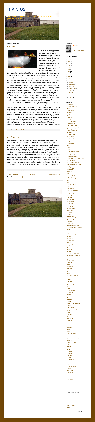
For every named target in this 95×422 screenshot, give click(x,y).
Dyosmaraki (70, 292)
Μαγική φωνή (70, 188)
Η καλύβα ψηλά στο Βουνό (73, 151)
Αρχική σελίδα (33, 174)
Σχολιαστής (70, 244)
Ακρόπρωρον (13, 137)
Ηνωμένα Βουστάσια (72, 156)
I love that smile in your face (74, 309)
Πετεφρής (69, 221)
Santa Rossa (70, 357)
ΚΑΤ (68, 173)
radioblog (69, 353)
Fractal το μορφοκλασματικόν (74, 303)
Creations (69, 286)
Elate (68, 298)
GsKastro (69, 305)
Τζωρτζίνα (69, 249)
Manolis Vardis (70, 327)
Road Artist (70, 355)
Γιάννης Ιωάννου (71, 123)
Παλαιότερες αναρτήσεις (54, 174)
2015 (69, 63)
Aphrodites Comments (72, 275)
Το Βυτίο (69, 251)
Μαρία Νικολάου (71, 194)
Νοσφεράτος (70, 210)
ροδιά (68, 229)
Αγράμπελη (70, 104)
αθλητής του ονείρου (72, 106)
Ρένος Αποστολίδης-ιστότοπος (74, 227)
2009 (69, 76)
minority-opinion (71, 335)
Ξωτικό (69, 214)
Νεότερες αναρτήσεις (13, 174)
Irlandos (69, 312)
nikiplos (16, 9)
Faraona (69, 301)
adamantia (69, 270)
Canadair (11, 47)
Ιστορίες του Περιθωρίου (73, 162)
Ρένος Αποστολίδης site (73, 225)
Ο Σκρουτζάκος (70, 216)
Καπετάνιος (70, 169)
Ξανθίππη (69, 212)
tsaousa (69, 376)
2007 (69, 80)
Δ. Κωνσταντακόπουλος (73, 127)
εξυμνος (69, 140)
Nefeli (68, 337)
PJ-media (69, 351)
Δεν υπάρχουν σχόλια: (30, 129)
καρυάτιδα (69, 171)
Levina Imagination (71, 324)
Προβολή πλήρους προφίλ (78, 50)
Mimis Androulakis (71, 333)
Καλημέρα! (69, 166)
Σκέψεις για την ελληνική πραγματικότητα (77, 234)
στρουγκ (69, 242)
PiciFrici (69, 350)
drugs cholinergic (71, 290)
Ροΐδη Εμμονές (70, 231)
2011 (69, 72)
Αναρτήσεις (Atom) (18, 177)
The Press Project (71, 374)
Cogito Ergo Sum (71, 285)
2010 (69, 74)
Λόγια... (69, 186)
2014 (69, 65)
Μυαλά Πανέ (70, 205)
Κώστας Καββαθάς (71, 179)
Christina (69, 283)
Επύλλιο (69, 141)
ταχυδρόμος (70, 246)
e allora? (69, 294)
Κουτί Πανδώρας (71, 175)
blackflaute (69, 279)
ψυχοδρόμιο (70, 266)
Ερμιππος (69, 145)
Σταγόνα (69, 236)
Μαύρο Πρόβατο (71, 195)
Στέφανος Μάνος (71, 240)
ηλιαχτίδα (69, 153)
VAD (68, 377)
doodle (68, 288)
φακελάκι (69, 259)
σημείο (68, 233)
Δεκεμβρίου (72, 82)
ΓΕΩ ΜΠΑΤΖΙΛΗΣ (71, 121)
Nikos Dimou (70, 340)
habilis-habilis (70, 307)
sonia (68, 363)
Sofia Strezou (70, 359)
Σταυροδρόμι (70, 238)
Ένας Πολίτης (70, 136)
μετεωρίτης (69, 197)
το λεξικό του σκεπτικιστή (73, 253)
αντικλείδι (69, 112)
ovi (68, 344)
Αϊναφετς (69, 108)
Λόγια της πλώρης (71, 184)
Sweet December (71, 366)
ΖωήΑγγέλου (70, 149)
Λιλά (68, 182)
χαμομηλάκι (70, 262)
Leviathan (69, 322)
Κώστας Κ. (69, 177)
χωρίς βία (69, 264)
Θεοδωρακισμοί (71, 160)
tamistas (69, 368)
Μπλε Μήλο (70, 203)
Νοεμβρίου (71, 84)
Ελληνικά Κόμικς (71, 132)
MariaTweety (70, 331)
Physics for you (71, 348)
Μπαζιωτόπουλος (71, 201)
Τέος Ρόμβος (70, 247)
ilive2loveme (70, 311)
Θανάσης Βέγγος (71, 405)
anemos (69, 273)
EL (68, 296)
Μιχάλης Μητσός (71, 199)
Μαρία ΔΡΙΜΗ (70, 192)
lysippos (69, 325)
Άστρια (69, 116)
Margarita (69, 329)
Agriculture (69, 272)
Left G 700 (69, 320)
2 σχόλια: (27, 169)
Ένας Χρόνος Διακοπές (72, 138)
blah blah (69, 281)
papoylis (69, 346)
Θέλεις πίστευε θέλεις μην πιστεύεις (75, 158)
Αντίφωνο (69, 114)
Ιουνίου (71, 97)
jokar (68, 316)
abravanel (69, 268)
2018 (69, 59)
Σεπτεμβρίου (72, 88)
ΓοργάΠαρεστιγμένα (72, 125)
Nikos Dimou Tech (71, 342)
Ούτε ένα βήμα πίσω (72, 218)
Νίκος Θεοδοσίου (71, 207)
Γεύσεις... (69, 119)
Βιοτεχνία (69, 117)
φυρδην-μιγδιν (70, 260)
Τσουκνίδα (69, 257)
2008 (69, 78)
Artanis (69, 277)
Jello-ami (69, 314)
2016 (69, 61)
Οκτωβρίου (71, 86)
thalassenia (70, 372)
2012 (69, 69)
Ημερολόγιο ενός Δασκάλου (73, 155)
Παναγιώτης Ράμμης (72, 220)
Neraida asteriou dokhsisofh (74, 338)
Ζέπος (68, 147)
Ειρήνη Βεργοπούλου (72, 130)
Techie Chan (70, 370)
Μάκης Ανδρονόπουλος (72, 190)
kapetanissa (70, 318)
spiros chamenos (71, 364)
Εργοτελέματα (70, 143)
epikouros (69, 299)
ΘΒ (68, 407)
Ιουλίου (71, 90)
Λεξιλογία (69, 180)
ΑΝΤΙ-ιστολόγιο (70, 110)
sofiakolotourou (71, 361)
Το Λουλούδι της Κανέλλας (73, 255)
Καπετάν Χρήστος (71, 168)
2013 (69, 67)
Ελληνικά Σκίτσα (71, 134)
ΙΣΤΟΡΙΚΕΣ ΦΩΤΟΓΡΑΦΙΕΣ (74, 164)
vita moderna (70, 379)
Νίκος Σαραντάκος (71, 208)
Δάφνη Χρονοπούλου (72, 129)
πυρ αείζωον (70, 223)
